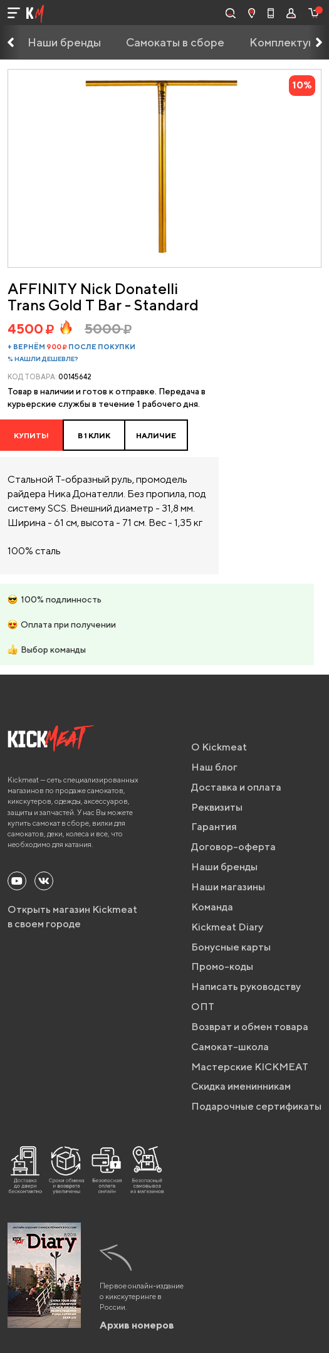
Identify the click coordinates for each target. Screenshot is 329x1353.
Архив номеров (137, 1325)
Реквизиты (217, 807)
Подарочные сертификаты (256, 1106)
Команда (212, 907)
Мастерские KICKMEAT (249, 1067)
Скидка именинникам (241, 1086)
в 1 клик (94, 435)
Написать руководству (246, 986)
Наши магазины (228, 887)
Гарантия (214, 827)
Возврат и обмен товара (249, 1027)
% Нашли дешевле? (43, 358)
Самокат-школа (230, 1047)
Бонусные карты (231, 947)
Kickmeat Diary (227, 927)
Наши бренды (64, 42)
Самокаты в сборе (175, 42)
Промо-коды (222, 966)
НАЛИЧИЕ (156, 435)
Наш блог (214, 767)
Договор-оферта (233, 847)
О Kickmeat (219, 747)
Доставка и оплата (236, 787)
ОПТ (202, 1007)
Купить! (31, 435)
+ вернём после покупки (71, 346)
